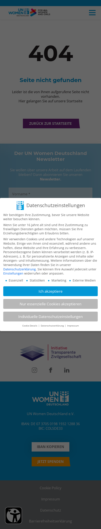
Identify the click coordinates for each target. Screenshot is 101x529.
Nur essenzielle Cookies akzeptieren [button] (50, 301)
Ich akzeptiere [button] (51, 288)
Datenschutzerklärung (19, 267)
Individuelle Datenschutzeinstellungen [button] (50, 314)
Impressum (73, 323)
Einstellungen (13, 271)
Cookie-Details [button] (30, 323)
